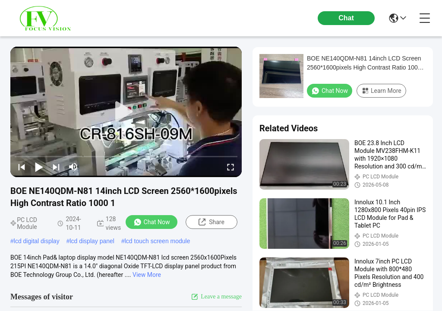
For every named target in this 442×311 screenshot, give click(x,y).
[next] (56, 166)
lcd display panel (91, 241)
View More (147, 274)
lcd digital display (37, 241)
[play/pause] (38, 166)
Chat (346, 18)
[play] (126, 112)
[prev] (21, 166)
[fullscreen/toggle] (230, 166)
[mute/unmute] (73, 166)
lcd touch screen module (157, 241)
